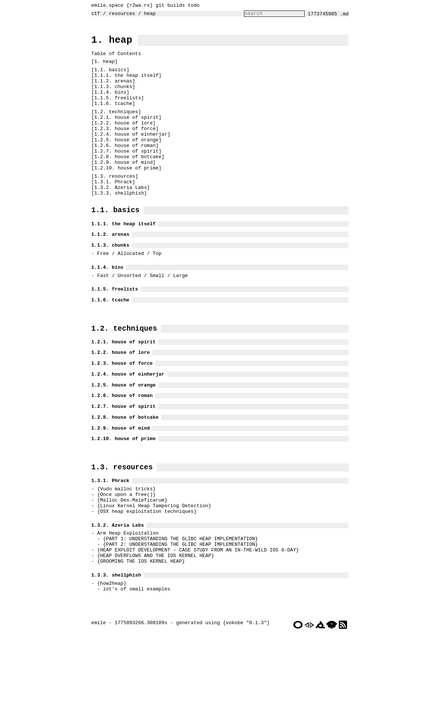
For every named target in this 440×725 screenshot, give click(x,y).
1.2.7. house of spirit (124, 175)
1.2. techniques (114, 127)
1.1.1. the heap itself (124, 85)
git (158, 6)
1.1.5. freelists (115, 112)
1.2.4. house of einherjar (128, 154)
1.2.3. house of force (123, 148)
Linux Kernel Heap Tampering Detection (152, 580)
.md (346, 15)
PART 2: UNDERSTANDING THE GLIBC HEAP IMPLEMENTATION (178, 626)
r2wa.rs (137, 6)
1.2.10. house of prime (124, 195)
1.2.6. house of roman (123, 168)
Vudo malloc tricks (124, 559)
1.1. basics (108, 78)
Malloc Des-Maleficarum (130, 573)
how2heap (109, 671)
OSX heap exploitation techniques (145, 586)
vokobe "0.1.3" (244, 719)
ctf (94, 15)
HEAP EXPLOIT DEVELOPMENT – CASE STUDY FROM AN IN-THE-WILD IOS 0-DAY (196, 632)
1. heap (110, 44)
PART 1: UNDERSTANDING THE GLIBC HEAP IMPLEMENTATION (178, 619)
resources (120, 15)
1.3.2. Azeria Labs (118, 218)
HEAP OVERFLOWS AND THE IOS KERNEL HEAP (153, 639)
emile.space (106, 6)
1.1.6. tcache (111, 118)
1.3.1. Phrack (111, 211)
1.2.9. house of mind (121, 188)
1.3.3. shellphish (117, 225)
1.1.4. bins (108, 105)
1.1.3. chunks (111, 98)
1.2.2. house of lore (121, 141)
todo (192, 6)
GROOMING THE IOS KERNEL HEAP (139, 646)
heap (148, 15)
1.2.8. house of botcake (125, 181)
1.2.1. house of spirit (124, 134)
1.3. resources (112, 204)
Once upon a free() (124, 566)
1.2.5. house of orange (124, 161)
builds (174, 6)
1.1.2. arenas (111, 91)
